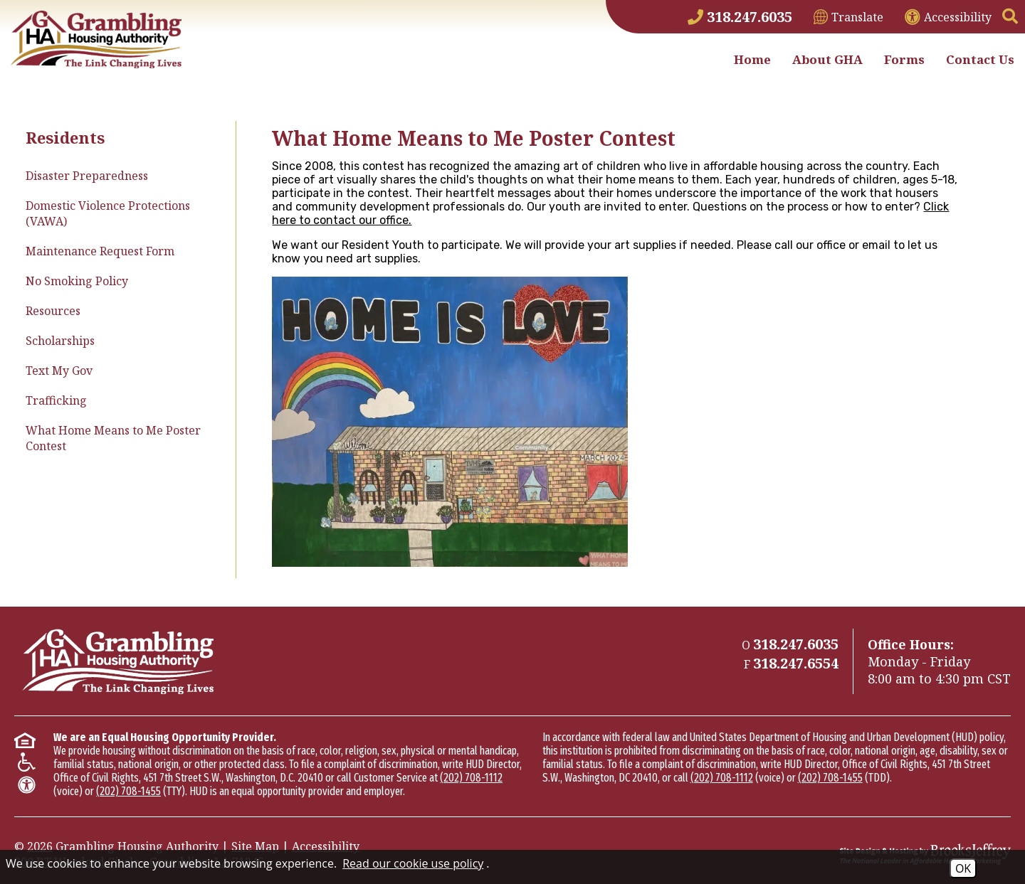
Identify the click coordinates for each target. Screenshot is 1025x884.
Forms (904, 59)
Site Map (255, 846)
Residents (65, 137)
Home (752, 59)
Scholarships (60, 340)
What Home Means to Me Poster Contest (113, 438)
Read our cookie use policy (412, 863)
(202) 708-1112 (471, 777)
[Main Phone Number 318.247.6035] (740, 16)
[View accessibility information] (948, 17)
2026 (40, 846)
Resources (53, 311)
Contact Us (980, 59)
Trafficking (56, 400)
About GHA (827, 59)
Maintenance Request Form (100, 251)
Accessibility (325, 846)
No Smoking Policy (77, 281)
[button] (1010, 17)
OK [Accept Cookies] (963, 868)
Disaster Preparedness (87, 175)
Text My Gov (59, 370)
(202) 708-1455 (128, 791)
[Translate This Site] (848, 17)
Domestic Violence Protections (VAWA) (108, 213)
